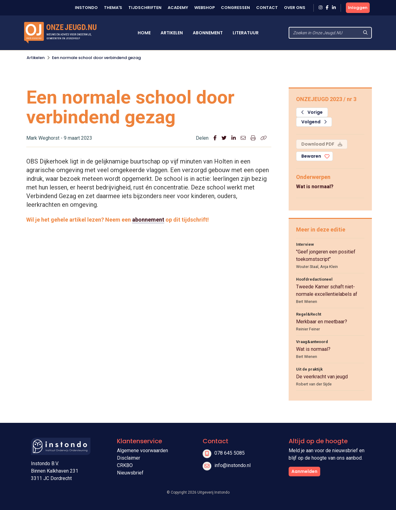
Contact (267, 8)
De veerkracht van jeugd (322, 377)
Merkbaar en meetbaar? (321, 322)
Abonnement (208, 33)
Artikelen (172, 33)
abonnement (148, 219)
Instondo (86, 8)
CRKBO (125, 465)
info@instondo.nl (232, 465)
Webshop (204, 8)
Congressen (235, 8)
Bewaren (311, 156)
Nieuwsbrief (130, 473)
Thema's (113, 8)
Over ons (294, 8)
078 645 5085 (229, 453)
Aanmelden (304, 471)
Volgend (314, 122)
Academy (178, 8)
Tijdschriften (144, 8)
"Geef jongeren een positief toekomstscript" (325, 255)
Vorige (312, 112)
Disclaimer (128, 458)
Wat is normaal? (315, 186)
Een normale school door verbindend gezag (96, 58)
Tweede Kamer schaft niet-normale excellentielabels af (326, 290)
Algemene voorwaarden (142, 450)
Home (144, 33)
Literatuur (246, 33)
